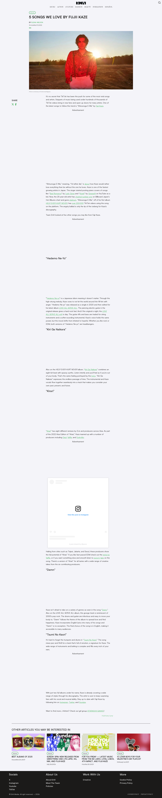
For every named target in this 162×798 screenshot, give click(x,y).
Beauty (87, 7)
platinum (72, 200)
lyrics (93, 376)
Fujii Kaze (99, 106)
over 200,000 (78, 203)
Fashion (78, 7)
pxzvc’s (97, 558)
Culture (69, 7)
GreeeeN (92, 193)
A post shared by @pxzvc (78, 544)
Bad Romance (55, 193)
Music (52, 7)
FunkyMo (80, 437)
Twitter (71, 702)
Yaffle (70, 437)
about (87, 184)
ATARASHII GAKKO (95, 711)
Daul (64, 437)
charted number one (83, 196)
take (102, 558)
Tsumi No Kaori (90, 640)
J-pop (111, 716)
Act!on (60, 7)
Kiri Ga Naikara (91, 369)
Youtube (82, 702)
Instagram (64, 702)
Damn (104, 610)
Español (108, 7)
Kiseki (82, 193)
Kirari (49, 431)
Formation (98, 7)
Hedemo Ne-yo (53, 298)
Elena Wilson (37, 22)
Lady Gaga (70, 193)
